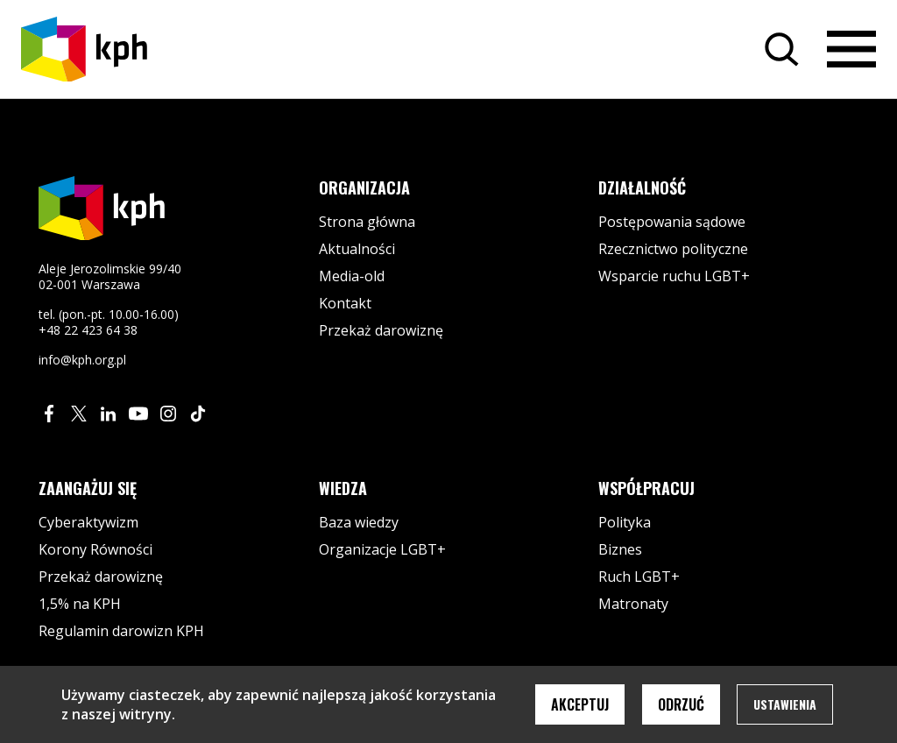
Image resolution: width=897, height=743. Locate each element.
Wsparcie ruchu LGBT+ (674, 276)
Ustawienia (784, 704)
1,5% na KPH (80, 603)
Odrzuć (681, 704)
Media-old (352, 276)
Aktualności (357, 248)
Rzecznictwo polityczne (673, 248)
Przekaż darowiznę (381, 330)
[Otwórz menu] (851, 49)
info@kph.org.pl (82, 359)
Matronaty (633, 603)
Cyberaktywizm (88, 522)
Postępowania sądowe (671, 221)
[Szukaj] (781, 49)
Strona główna (367, 221)
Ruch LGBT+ (639, 576)
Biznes (620, 549)
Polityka (624, 522)
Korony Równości (95, 549)
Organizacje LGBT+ (382, 549)
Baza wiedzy (359, 522)
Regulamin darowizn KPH (121, 630)
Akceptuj (580, 704)
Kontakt (345, 303)
